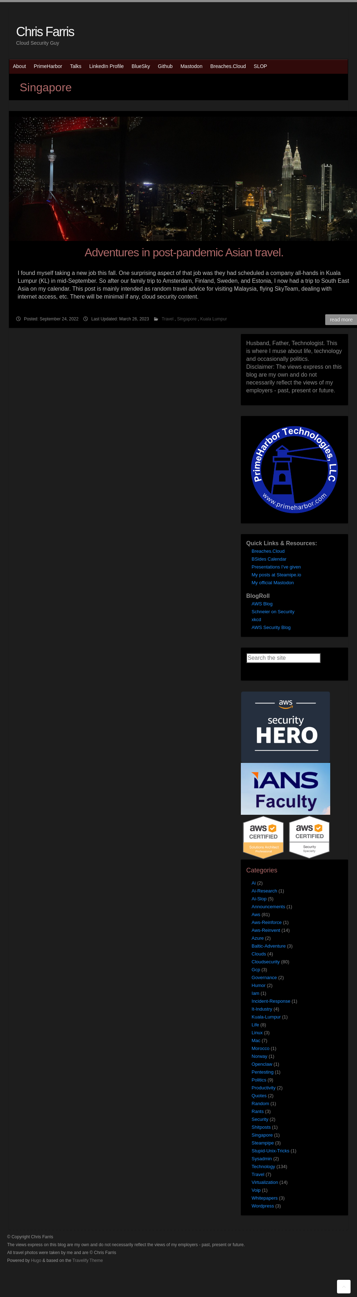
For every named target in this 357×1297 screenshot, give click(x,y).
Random (260, 1103)
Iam (255, 993)
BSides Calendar (269, 559)
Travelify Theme (88, 1260)
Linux (257, 1032)
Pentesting (262, 1072)
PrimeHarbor (48, 66)
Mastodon (191, 66)
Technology (263, 1166)
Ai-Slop (259, 898)
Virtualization (265, 1182)
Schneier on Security (273, 611)
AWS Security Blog (271, 627)
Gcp (256, 969)
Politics (259, 1080)
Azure (258, 938)
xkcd (256, 619)
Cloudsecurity (266, 961)
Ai (254, 883)
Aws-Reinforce (267, 922)
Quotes (259, 1095)
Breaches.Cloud (228, 66)
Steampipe (263, 1143)
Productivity (264, 1087)
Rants (258, 1111)
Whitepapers (265, 1198)
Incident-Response (271, 1001)
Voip (256, 1190)
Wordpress (263, 1206)
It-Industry (262, 1009)
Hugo (36, 1260)
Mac (256, 1040)
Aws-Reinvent (266, 930)
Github (165, 66)
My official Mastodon (273, 582)
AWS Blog (262, 603)
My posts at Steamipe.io (276, 574)
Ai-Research (264, 891)
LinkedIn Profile (106, 66)
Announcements (268, 906)
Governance (264, 977)
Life (255, 1024)
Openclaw (262, 1064)
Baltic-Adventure (269, 946)
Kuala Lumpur (213, 318)
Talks (75, 66)
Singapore (187, 318)
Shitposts (261, 1127)
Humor (259, 985)
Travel (168, 318)
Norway (259, 1056)
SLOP (260, 66)
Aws (256, 914)
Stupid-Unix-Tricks (270, 1150)
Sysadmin (262, 1158)
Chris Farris (45, 31)
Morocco (260, 1048)
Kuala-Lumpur (266, 1017)
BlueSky (141, 66)
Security (260, 1119)
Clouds (259, 954)
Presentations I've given (276, 567)
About (19, 66)
